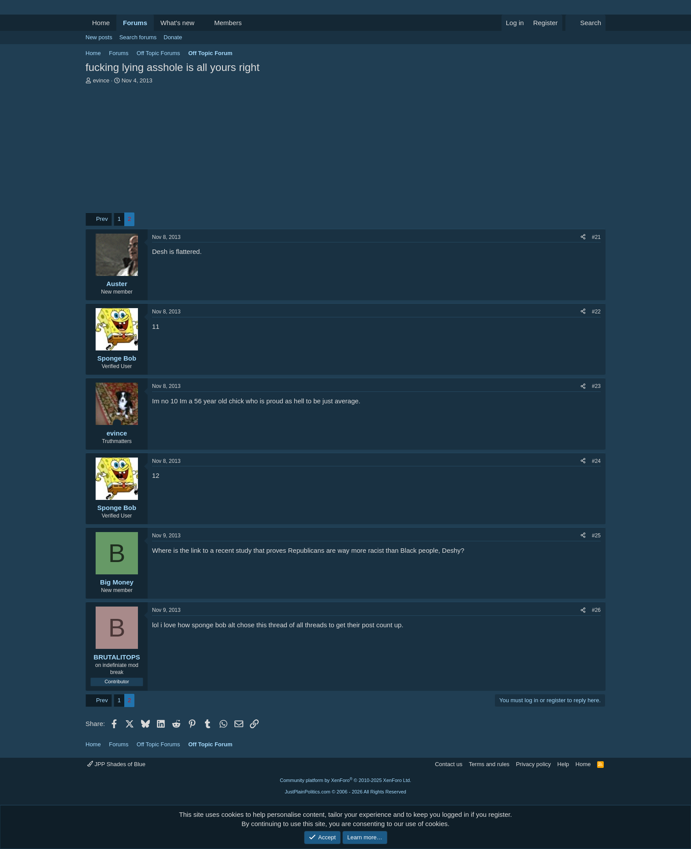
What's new (177, 22)
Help (563, 764)
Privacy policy (533, 764)
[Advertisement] (345, 150)
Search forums (138, 37)
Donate (172, 37)
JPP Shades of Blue (116, 764)
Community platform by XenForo (345, 780)
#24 (596, 461)
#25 (596, 535)
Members (228, 22)
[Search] (585, 23)
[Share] (583, 237)
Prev (102, 219)
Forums (135, 22)
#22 (596, 312)
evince (101, 80)
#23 (596, 386)
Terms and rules (489, 764)
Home (101, 22)
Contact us (448, 764)
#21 (596, 237)
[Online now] (117, 423)
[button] (201, 23)
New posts (98, 37)
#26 (596, 610)
